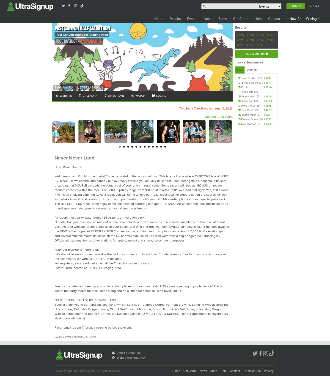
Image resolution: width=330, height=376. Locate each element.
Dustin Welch (249, 96)
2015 (260, 45)
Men (240, 70)
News (208, 19)
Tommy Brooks (250, 119)
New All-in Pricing (303, 19)
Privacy (269, 371)
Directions (114, 95)
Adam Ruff (247, 101)
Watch (138, 95)
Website (63, 95)
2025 (240, 35)
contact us (133, 352)
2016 (250, 45)
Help (258, 19)
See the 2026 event (219, 116)
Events (192, 19)
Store (223, 19)
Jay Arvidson (249, 124)
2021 (239, 40)
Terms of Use (252, 371)
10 (157, 147)
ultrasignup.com (136, 357)
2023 (260, 35)
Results (175, 19)
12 (165, 147)
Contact (274, 19)
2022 (270, 35)
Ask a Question (255, 54)
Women (252, 69)
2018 (270, 40)
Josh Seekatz (249, 78)
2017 (239, 45)
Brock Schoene (250, 82)
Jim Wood (247, 110)
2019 (260, 40)
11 (161, 147)
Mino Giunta (248, 105)
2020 (250, 40)
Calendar (87, 95)
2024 (250, 35)
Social (159, 95)
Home (158, 19)
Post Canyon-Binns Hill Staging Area (82, 34)
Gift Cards (240, 19)
